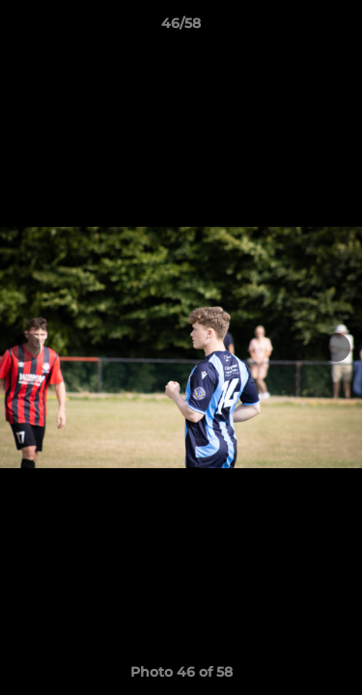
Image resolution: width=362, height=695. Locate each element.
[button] (338, 28)
